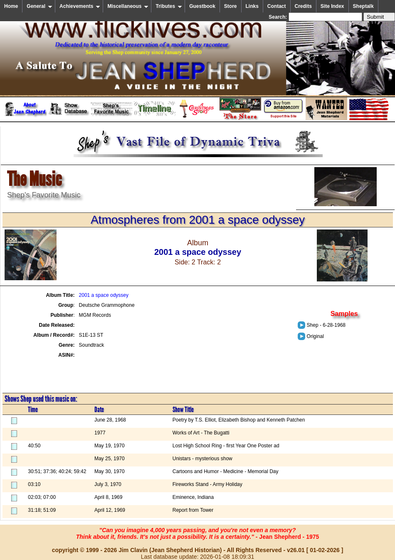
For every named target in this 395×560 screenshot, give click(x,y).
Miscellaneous (127, 6)
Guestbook (202, 6)
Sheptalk (363, 6)
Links (252, 6)
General (39, 6)
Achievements (79, 6)
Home (11, 6)
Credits (303, 6)
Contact (276, 6)
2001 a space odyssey (103, 295)
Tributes (169, 6)
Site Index (332, 6)
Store (230, 6)
